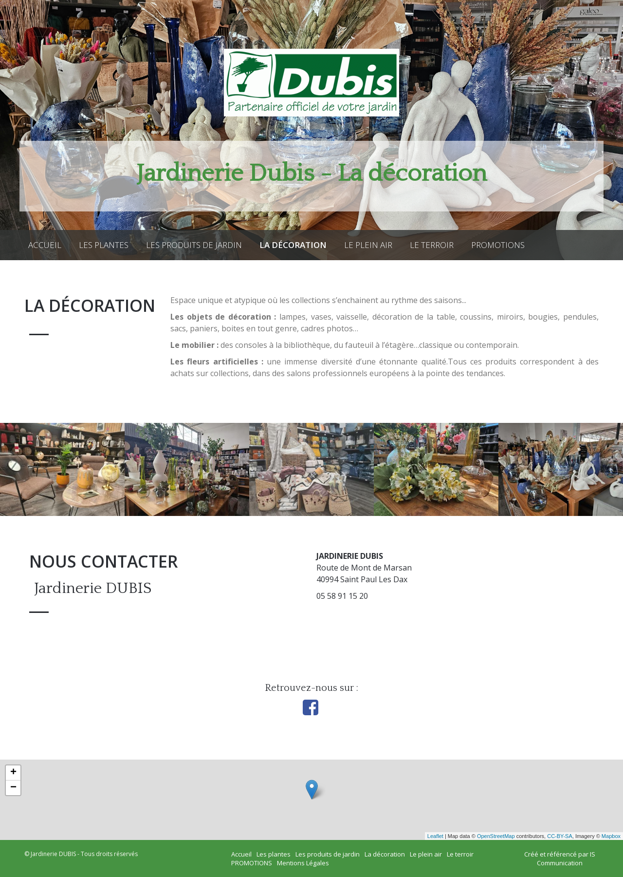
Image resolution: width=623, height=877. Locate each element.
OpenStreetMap (496, 836)
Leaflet (435, 836)
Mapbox (611, 836)
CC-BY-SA (559, 836)
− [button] (13, 788)
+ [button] (13, 772)
